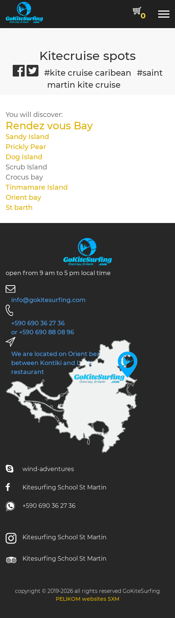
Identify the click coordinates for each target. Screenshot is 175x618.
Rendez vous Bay (49, 126)
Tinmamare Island (37, 187)
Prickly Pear (26, 147)
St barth (20, 208)
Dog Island (24, 157)
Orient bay (23, 197)
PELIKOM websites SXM (87, 599)
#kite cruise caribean (87, 73)
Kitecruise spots (87, 56)
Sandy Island (27, 137)
